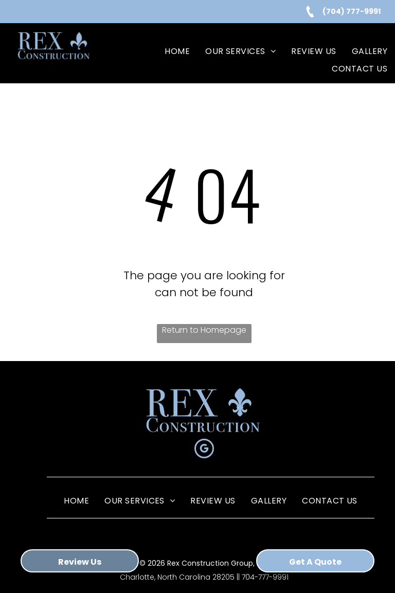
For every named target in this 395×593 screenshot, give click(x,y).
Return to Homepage (204, 330)
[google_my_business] (204, 450)
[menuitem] (177, 51)
